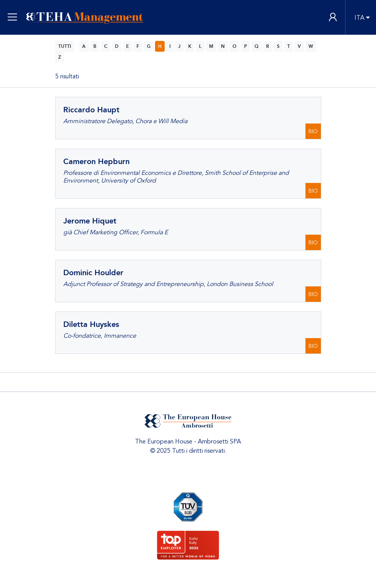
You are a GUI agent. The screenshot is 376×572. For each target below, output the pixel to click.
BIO (313, 131)
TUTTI (64, 46)
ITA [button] (359, 18)
